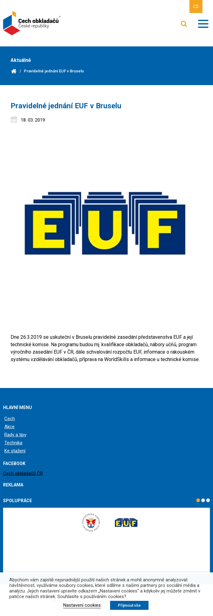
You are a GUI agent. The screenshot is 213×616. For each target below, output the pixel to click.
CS (196, 6)
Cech (9, 418)
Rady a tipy (15, 434)
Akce (9, 426)
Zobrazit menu (203, 24)
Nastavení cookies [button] (82, 605)
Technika (13, 443)
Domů (14, 71)
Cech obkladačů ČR (23, 473)
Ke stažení (14, 451)
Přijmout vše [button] (129, 605)
